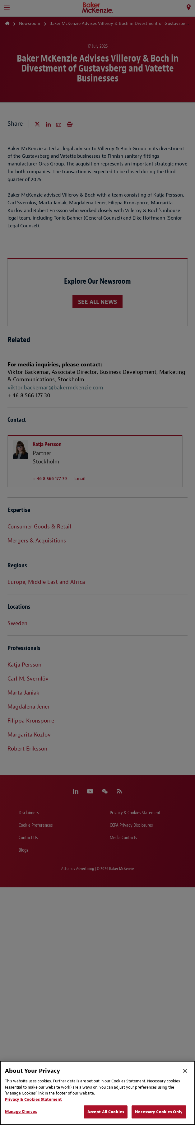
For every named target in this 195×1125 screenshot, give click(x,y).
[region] (97, 1093)
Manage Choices (21, 1111)
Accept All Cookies (105, 1111)
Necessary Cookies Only (159, 1111)
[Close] (185, 1071)
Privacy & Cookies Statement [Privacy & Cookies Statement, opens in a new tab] (33, 1099)
